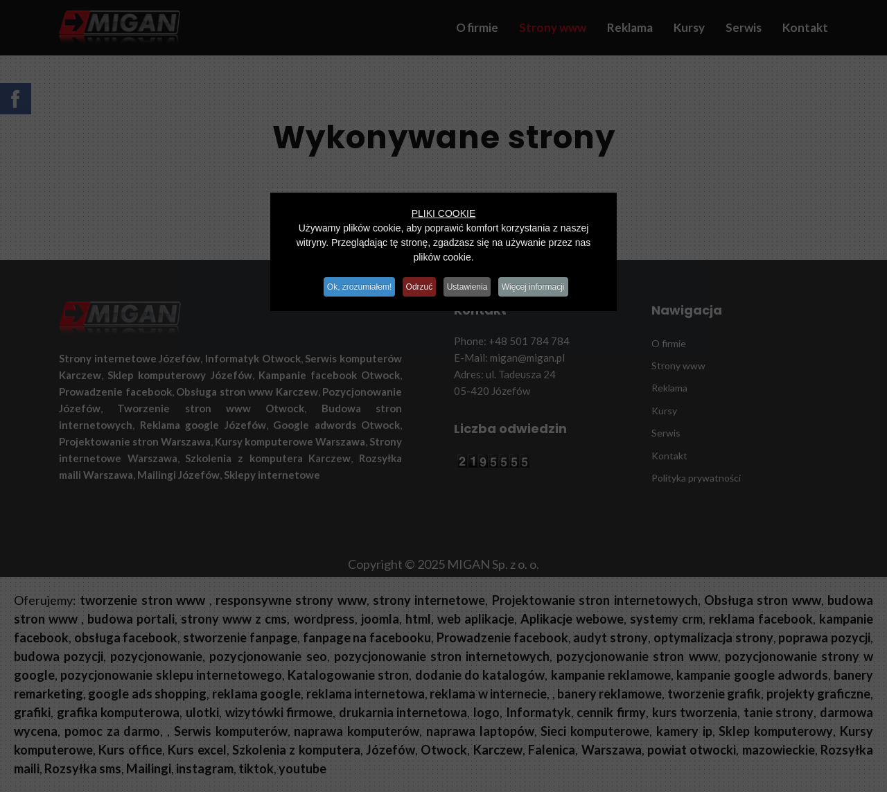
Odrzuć (417, 284)
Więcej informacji (544, 284)
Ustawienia (471, 284)
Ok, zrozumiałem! (350, 284)
